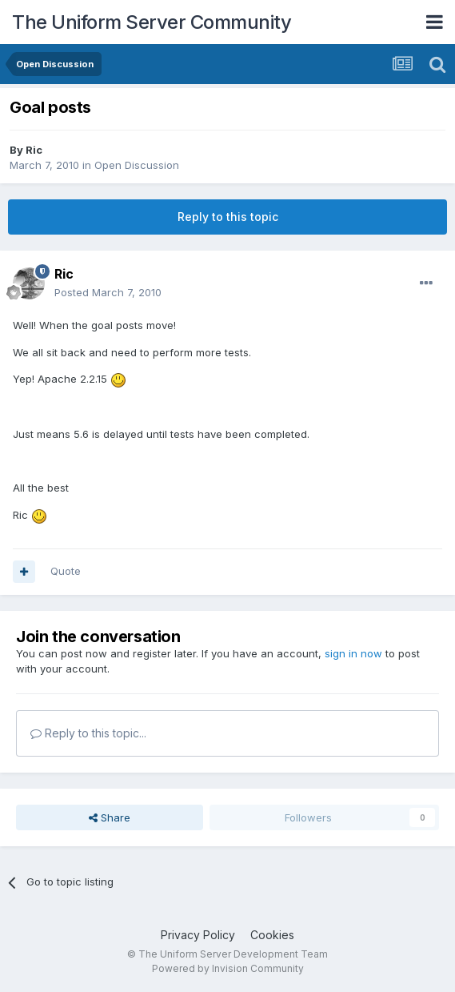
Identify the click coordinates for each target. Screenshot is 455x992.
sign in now (353, 653)
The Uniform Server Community (151, 22)
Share (109, 817)
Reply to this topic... (88, 733)
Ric (34, 149)
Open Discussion (136, 165)
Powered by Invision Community (228, 968)
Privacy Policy (198, 935)
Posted (108, 292)
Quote (65, 570)
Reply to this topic (228, 216)
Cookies (272, 935)
